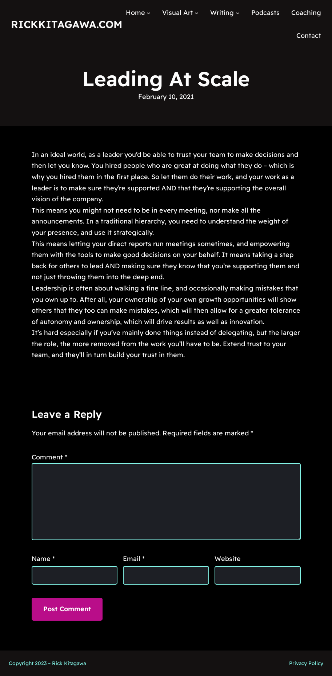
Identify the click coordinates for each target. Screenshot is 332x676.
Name (43, 558)
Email (134, 558)
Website (228, 558)
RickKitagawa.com (66, 24)
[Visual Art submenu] (197, 13)
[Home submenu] (149, 13)
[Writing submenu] (238, 13)
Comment (49, 457)
